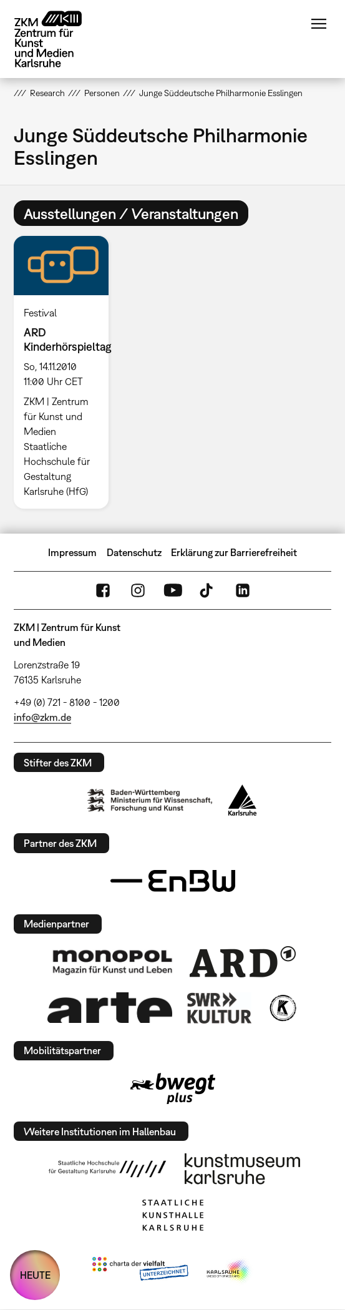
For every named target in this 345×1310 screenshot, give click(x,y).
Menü (318, 23)
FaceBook (102, 590)
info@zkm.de (42, 717)
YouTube (172, 590)
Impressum (72, 552)
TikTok (207, 590)
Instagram (137, 590)
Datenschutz (134, 552)
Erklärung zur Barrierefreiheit (234, 552)
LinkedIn (242, 590)
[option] (66, 372)
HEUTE (35, 1275)
